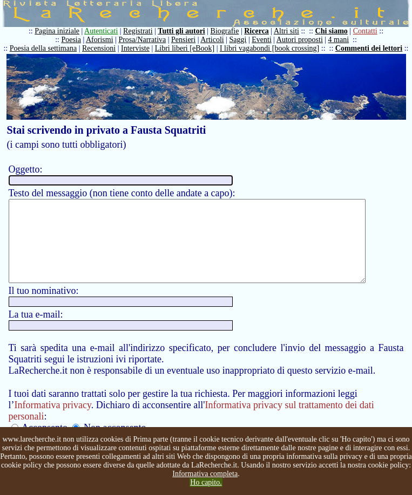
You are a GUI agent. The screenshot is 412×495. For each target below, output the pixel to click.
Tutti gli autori (183, 31)
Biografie (227, 31)
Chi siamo (334, 31)
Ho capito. (205, 482)
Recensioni (101, 48)
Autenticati (103, 31)
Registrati (140, 31)
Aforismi (102, 40)
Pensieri (186, 40)
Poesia (74, 40)
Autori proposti (302, 40)
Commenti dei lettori (370, 48)
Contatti (367, 31)
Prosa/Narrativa (144, 40)
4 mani (341, 40)
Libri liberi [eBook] (187, 48)
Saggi (240, 40)
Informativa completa (205, 474)
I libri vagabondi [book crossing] (271, 48)
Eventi (264, 40)
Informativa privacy (53, 421)
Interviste (138, 48)
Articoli (215, 40)
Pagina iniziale (59, 31)
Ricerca (259, 31)
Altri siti (288, 31)
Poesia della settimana (45, 48)
